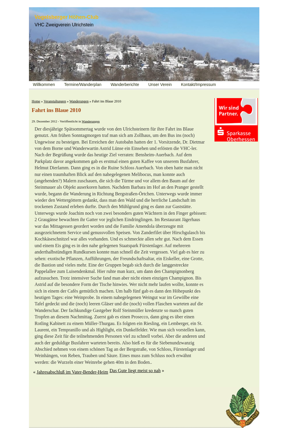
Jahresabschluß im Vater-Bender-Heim (72, 372)
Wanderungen (79, 101)
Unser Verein (160, 84)
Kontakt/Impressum (198, 84)
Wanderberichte (125, 84)
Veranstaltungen (55, 101)
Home (36, 101)
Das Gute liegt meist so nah (134, 370)
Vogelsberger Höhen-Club (67, 17)
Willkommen (44, 84)
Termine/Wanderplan (83, 84)
